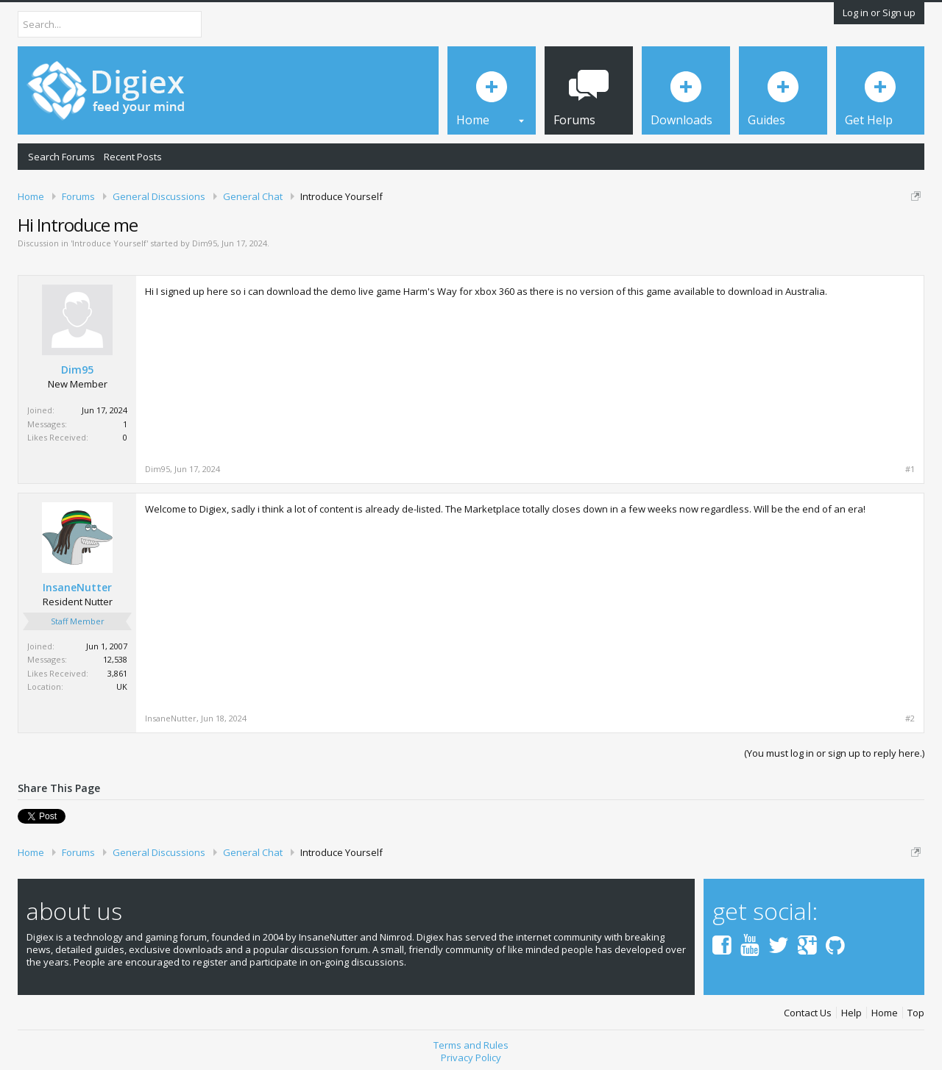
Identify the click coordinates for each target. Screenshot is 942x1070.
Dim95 (204, 243)
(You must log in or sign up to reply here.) (834, 753)
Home (884, 1013)
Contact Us (808, 1013)
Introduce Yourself (109, 243)
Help (851, 1013)
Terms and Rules (471, 1045)
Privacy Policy (471, 1057)
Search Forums (61, 156)
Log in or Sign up (879, 12)
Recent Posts (133, 156)
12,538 (115, 659)
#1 (910, 469)
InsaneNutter (77, 587)
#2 (910, 718)
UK (121, 686)
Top (915, 1013)
